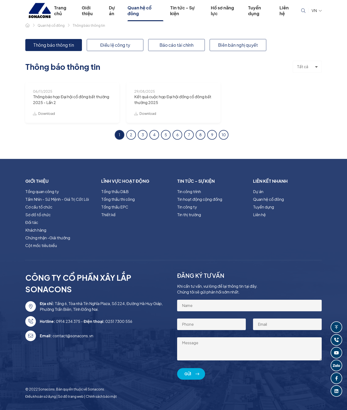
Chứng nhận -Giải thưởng (47, 237)
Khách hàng (35, 230)
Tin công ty (187, 206)
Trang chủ (60, 10)
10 (224, 134)
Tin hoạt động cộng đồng (199, 199)
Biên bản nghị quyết (238, 45)
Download (44, 113)
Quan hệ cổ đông (139, 10)
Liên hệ (284, 10)
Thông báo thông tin (53, 45)
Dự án (112, 10)
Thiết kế (108, 214)
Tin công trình (189, 191)
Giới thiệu (87, 10)
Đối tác (31, 222)
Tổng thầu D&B (115, 191)
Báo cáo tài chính (177, 45)
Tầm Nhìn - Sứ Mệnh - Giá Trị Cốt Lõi (57, 199)
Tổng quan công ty (42, 191)
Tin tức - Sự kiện (182, 10)
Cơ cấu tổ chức (38, 206)
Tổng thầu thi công (118, 199)
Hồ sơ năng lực (222, 10)
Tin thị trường (189, 214)
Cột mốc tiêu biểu (41, 245)
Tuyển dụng (254, 10)
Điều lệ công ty (115, 45)
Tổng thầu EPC (114, 206)
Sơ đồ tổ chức (38, 214)
